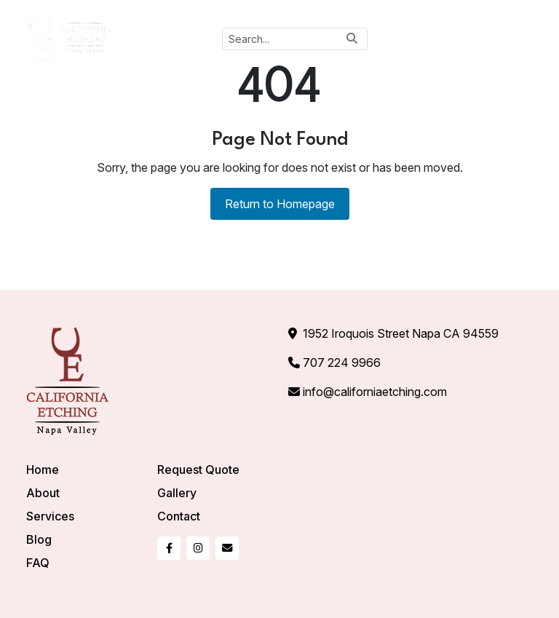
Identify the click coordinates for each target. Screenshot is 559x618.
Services (50, 516)
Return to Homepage (280, 204)
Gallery (177, 493)
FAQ (37, 562)
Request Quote (198, 469)
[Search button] (352, 38)
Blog (39, 539)
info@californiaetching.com (375, 391)
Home (42, 469)
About (43, 493)
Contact (178, 516)
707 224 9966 (342, 362)
